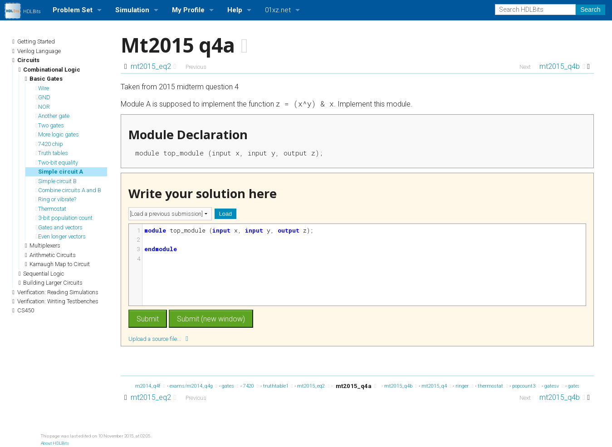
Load (225, 213)
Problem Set (73, 10)
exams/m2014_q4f (141, 386)
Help (234, 10)
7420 (251, 386)
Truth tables (51, 153)
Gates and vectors (59, 227)
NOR (42, 106)
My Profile (188, 10)
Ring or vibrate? (55, 199)
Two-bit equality (56, 162)
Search (590, 9)
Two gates (49, 125)
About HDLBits (55, 443)
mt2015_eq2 (153, 66)
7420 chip (49, 144)
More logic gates (57, 134)
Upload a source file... (158, 338)
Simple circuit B (56, 181)
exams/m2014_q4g (193, 386)
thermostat (493, 386)
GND (42, 97)
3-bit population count (64, 217)
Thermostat (50, 208)
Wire (42, 88)
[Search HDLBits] (535, 9)
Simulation (132, 10)
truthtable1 (278, 386)
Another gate (52, 115)
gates (230, 386)
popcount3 (526, 386)
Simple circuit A (59, 171)
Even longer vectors (60, 236)
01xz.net (278, 10)
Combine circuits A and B (68, 190)
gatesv (553, 386)
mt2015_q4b (562, 66)
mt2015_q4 (436, 386)
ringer (464, 386)
